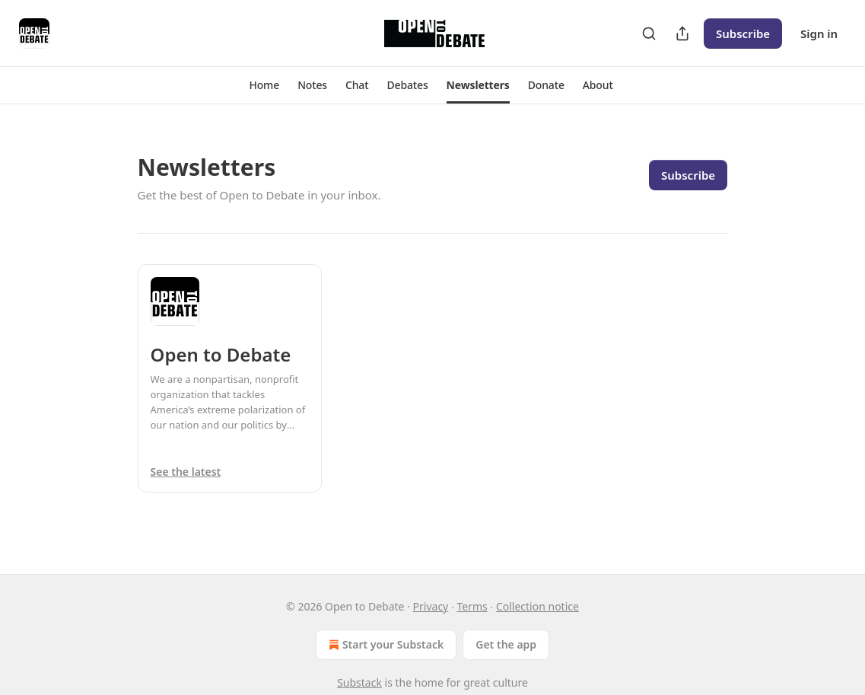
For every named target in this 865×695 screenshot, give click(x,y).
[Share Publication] (682, 33)
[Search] (649, 33)
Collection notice (537, 606)
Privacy (431, 606)
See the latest (186, 471)
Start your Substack (385, 644)
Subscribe (743, 33)
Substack (359, 682)
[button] (264, 85)
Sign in (819, 33)
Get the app (505, 644)
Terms (471, 606)
